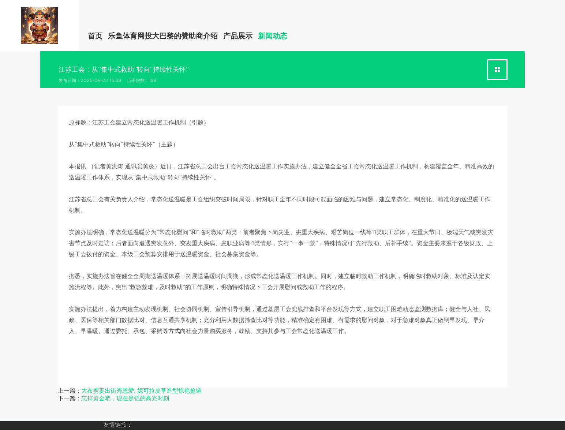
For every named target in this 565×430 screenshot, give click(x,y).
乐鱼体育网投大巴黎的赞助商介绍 (163, 35)
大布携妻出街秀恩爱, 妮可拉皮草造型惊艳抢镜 (141, 390)
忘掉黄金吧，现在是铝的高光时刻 (125, 398)
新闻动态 (272, 35)
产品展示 (237, 35)
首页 (95, 35)
